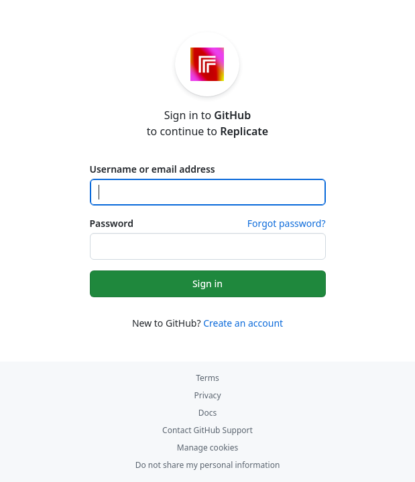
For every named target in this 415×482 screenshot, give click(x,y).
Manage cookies (207, 447)
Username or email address (152, 169)
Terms (207, 378)
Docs (207, 412)
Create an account (243, 323)
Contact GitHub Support (207, 430)
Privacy (207, 395)
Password (111, 223)
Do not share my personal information (207, 465)
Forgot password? (286, 223)
